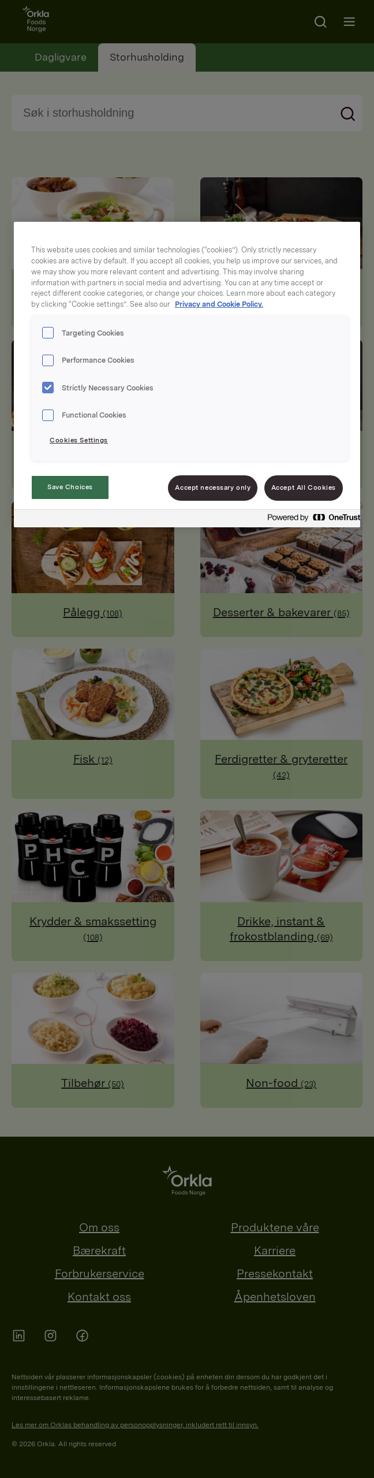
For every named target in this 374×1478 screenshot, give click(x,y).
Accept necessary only (212, 487)
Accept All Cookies (303, 487)
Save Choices (70, 487)
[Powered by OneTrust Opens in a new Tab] (310, 520)
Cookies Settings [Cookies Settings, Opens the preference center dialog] (79, 440)
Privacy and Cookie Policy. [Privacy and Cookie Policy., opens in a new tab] (219, 304)
